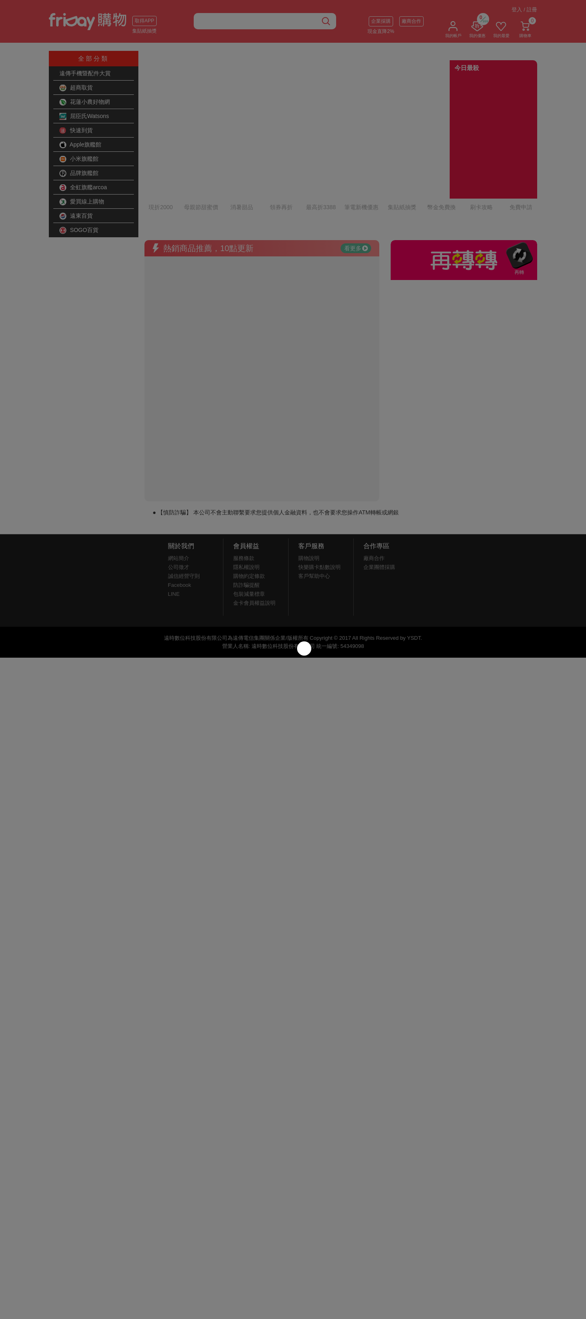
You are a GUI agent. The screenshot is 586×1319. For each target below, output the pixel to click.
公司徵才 (178, 520)
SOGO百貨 (78, 230)
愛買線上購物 (81, 202)
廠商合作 (411, 21)
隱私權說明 (246, 520)
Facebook (179, 538)
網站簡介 (178, 511)
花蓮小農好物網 (84, 102)
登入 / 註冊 (524, 10)
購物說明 (308, 511)
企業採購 (381, 21)
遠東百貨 (76, 216)
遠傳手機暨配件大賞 (85, 73)
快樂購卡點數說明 (319, 520)
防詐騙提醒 (246, 538)
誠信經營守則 (184, 529)
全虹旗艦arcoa (83, 187)
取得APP (144, 21)
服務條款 (243, 511)
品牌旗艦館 (78, 173)
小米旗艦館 (78, 159)
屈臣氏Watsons (84, 116)
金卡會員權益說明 (254, 556)
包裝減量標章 (249, 547)
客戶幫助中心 (314, 529)
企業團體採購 (379, 520)
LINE (174, 547)
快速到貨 (76, 130)
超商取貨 (76, 88)
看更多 (356, 201)
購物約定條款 (249, 529)
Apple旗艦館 (80, 145)
